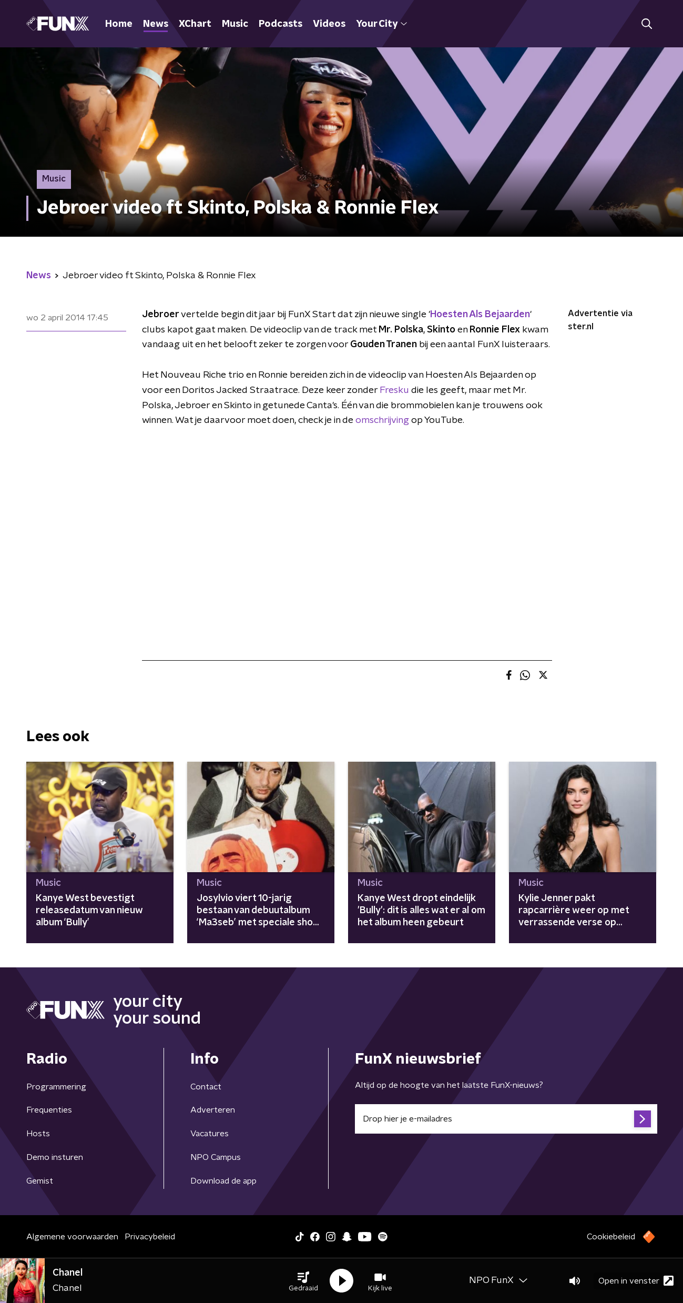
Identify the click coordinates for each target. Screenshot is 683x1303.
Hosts (38, 1133)
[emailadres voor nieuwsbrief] (506, 1119)
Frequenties (49, 1110)
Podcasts (280, 24)
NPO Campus (215, 1157)
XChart (195, 24)
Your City (381, 24)
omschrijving (382, 420)
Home (118, 24)
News (155, 24)
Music (235, 24)
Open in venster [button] (636, 1281)
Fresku (394, 390)
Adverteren (212, 1110)
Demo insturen (54, 1157)
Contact (205, 1087)
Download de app (223, 1181)
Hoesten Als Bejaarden (480, 314)
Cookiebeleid (611, 1237)
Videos (329, 24)
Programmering (56, 1087)
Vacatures (209, 1133)
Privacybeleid (150, 1237)
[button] (303, 1281)
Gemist (39, 1181)
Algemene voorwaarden (72, 1237)
